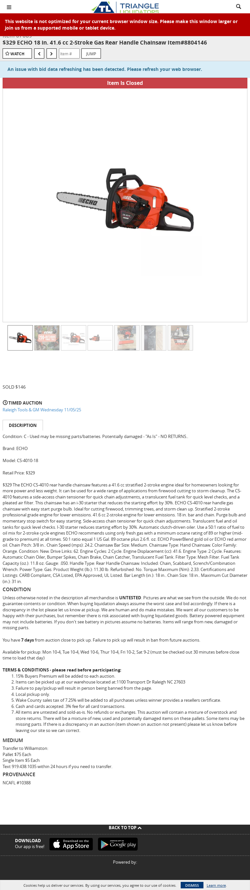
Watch (17, 54)
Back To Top (125, 827)
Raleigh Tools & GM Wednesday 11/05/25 (42, 410)
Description (23, 425)
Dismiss (192, 885)
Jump (91, 53)
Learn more (216, 885)
